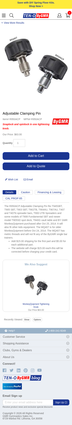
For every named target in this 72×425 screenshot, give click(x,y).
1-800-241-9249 (55, 330)
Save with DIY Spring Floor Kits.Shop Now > (36, 4)
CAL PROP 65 (13, 198)
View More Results (14, 22)
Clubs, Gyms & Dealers (17, 350)
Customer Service (14, 336)
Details (9, 192)
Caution (25, 192)
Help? (10, 330)
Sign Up (61, 402)
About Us (8, 357)
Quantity (8, 143)
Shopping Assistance (16, 343)
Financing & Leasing (49, 192)
